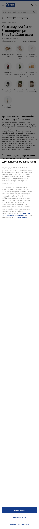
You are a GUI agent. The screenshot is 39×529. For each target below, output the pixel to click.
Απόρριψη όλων (19, 517)
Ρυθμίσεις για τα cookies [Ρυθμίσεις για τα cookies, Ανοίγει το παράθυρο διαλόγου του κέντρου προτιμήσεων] (19, 524)
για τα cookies (22, 218)
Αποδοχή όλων (19, 510)
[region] (19, 344)
